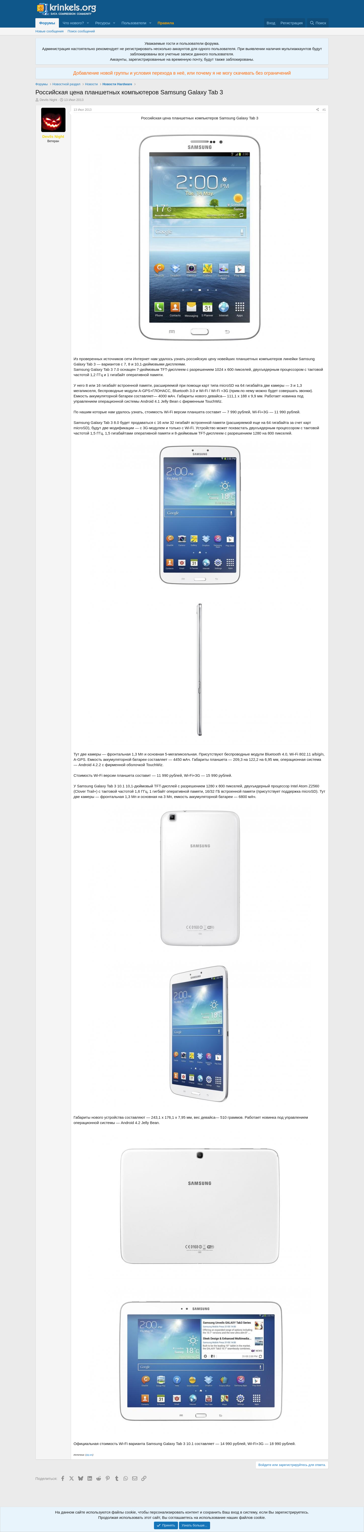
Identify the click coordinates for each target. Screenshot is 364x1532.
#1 (324, 110)
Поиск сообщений (81, 31)
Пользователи (134, 23)
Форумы (47, 23)
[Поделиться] (317, 110)
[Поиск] (318, 23)
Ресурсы (102, 23)
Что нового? (73, 23)
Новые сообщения (49, 31)
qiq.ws (89, 1455)
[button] (88, 23)
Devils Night (48, 100)
